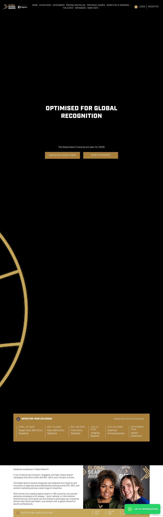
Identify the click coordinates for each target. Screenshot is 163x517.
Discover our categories (129, 419)
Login (142, 6)
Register (153, 6)
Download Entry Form (62, 155)
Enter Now (45, 5)
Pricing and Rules (75, 5)
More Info (92, 8)
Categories (59, 5)
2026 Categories (100, 155)
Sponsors (80, 8)
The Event (68, 8)
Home (35, 5)
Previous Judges (96, 5)
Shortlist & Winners (118, 5)
